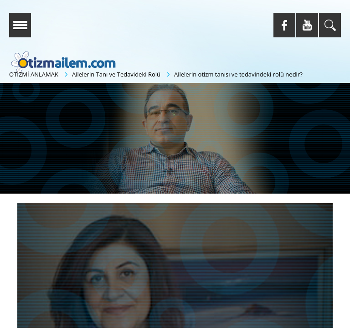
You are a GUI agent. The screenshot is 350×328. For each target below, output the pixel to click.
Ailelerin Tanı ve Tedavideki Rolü (116, 74)
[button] (171, 138)
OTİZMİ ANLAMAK (33, 74)
